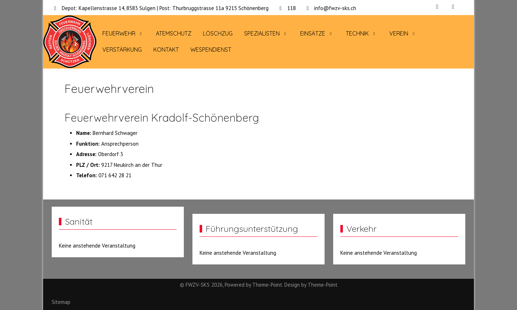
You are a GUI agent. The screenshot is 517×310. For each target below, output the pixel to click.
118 (291, 8)
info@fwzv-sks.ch (335, 8)
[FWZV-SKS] (70, 42)
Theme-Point (267, 284)
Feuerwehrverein (109, 88)
